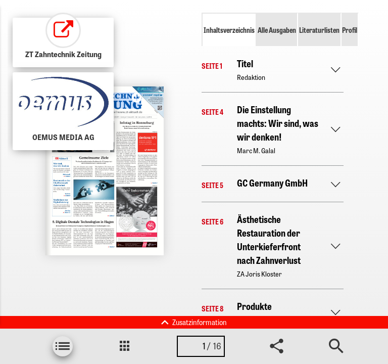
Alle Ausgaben (277, 30)
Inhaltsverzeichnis (229, 30)
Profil (349, 30)
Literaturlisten (319, 30)
